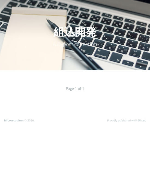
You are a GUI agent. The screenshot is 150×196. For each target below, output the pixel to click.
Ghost (142, 120)
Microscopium (14, 120)
